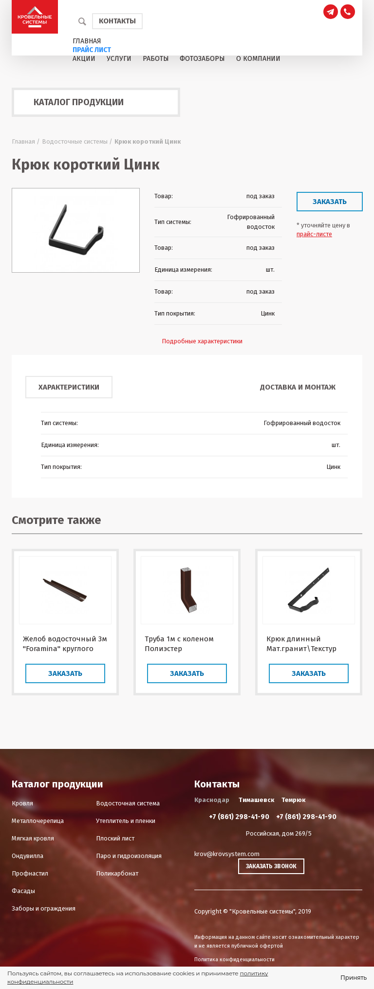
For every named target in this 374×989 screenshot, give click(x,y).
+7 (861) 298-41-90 (239, 817)
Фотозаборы (202, 59)
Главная (87, 41)
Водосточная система (128, 803)
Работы (156, 59)
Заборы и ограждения (43, 908)
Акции (84, 59)
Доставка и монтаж (298, 387)
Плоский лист (115, 838)
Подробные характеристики (202, 341)
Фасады (23, 891)
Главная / (26, 141)
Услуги (119, 59)
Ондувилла (27, 855)
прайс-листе (314, 234)
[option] (76, 230)
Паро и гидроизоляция (129, 855)
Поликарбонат (117, 873)
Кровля (22, 803)
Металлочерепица (38, 820)
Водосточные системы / (77, 141)
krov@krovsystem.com (227, 854)
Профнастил (30, 873)
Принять (353, 977)
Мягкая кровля (33, 838)
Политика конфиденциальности (234, 959)
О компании (258, 59)
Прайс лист (92, 50)
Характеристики (68, 387)
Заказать (330, 201)
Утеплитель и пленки (125, 820)
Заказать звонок (271, 866)
